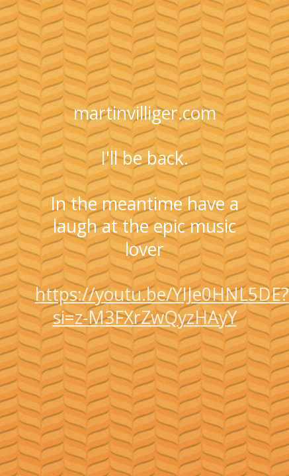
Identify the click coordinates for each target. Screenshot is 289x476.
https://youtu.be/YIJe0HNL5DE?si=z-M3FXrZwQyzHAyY (162, 305)
